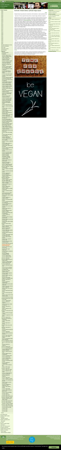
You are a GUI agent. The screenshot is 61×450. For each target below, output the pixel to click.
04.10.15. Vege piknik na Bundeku (6, 328)
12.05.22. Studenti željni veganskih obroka (6, 158)
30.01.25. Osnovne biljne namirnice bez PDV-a (6, 96)
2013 (2, 28)
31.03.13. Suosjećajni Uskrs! (7, 355)
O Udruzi (2, 422)
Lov (36, 1)
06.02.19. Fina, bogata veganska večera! (6, 271)
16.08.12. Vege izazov (6, 368)
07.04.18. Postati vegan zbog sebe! (7, 293)
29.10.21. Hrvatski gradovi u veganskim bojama (7, 176)
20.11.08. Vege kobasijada (6, 402)
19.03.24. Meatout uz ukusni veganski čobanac (7, 111)
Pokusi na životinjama (5, 46)
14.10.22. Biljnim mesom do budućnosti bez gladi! (6, 144)
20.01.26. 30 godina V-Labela (7, 60)
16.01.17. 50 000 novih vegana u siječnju (7, 313)
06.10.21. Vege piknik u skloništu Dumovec (6, 178)
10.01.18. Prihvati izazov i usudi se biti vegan (7, 299)
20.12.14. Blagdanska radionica (7, 340)
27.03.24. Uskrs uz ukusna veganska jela (6, 108)
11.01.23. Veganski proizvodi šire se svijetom (7, 139)
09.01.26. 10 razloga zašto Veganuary (6, 65)
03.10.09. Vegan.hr (5, 393)
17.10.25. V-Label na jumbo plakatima (6, 76)
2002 (2, 42)
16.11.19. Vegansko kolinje (6, 256)
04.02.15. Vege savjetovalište (7, 335)
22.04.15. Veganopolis (6, 331)
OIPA (7, 439)
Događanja (2, 417)
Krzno (28, 1)
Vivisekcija (25, 1)
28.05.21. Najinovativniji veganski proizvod (6, 187)
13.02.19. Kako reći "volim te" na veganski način (7, 269)
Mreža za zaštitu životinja (5, 423)
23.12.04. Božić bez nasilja (6, 407)
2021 (2, 17)
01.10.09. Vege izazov (6, 394)
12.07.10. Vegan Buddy (6, 388)
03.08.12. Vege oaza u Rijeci (7, 369)
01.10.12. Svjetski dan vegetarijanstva (6, 363)
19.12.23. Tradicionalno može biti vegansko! (7, 117)
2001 (2, 43)
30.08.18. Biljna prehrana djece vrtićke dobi (7, 284)
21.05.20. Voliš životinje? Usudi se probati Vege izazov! (7, 235)
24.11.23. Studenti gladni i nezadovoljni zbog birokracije (7, 119)
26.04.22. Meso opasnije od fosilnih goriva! (6, 160)
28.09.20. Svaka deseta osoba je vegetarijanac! (7, 213)
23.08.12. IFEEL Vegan (6, 366)
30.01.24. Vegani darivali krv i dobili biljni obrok (7, 113)
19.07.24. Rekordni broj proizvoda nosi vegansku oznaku (6, 102)
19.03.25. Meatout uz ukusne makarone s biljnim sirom (7, 87)
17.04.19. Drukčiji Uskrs (6, 263)
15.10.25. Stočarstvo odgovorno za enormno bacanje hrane (7, 78)
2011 (2, 30)
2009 (2, 33)
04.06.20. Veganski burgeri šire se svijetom (7, 233)
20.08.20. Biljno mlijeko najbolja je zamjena (7, 222)
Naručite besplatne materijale (6, 432)
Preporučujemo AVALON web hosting (54, 8)
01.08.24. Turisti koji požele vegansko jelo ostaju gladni (6, 100)
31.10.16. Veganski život (6, 317)
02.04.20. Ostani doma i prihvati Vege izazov (6, 245)
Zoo (35, 1)
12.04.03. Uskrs (4, 408)
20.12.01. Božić (4, 411)
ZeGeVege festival (5, 52)
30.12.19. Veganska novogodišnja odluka (5, 254)
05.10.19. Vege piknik (5, 258)
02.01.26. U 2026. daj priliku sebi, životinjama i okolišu (7, 67)
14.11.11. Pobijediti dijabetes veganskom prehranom (7, 373)
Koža (30, 1)
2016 (2, 24)
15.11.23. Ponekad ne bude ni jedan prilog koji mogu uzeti (7, 124)
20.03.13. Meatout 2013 (6, 356)
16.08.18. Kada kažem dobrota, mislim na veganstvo (7, 286)
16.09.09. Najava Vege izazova (7, 396)
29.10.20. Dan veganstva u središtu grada (6, 209)
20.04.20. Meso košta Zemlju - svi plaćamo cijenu (7, 241)
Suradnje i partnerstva (4, 427)
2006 (2, 37)
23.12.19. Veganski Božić (6, 255)
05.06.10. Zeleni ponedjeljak (7, 392)
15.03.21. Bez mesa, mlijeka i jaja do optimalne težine (7, 193)
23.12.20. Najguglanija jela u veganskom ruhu (7, 204)
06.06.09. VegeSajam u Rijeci (7, 397)
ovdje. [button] (3, 448)
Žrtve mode (3, 47)
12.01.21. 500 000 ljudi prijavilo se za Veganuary (7, 202)
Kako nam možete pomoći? (5, 426)
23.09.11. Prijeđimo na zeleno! (7, 378)
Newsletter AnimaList (4, 418)
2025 (2, 12)
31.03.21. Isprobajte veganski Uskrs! (7, 191)
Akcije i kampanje (4, 10)
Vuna (31, 1)
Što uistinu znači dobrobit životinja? (53, 15)
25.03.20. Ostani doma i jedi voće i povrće (7, 247)
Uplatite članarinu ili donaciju (5, 428)
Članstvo (54, 1)
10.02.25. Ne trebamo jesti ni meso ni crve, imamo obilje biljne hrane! (7, 93)
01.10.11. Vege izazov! (6, 377)
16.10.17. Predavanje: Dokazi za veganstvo (7, 304)
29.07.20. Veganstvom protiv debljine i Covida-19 (7, 226)
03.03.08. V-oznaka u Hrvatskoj (7, 403)
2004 (2, 39)
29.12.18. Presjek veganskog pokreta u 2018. (7, 275)
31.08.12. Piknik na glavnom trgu (7, 365)
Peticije (48, 1)
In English (59, 2)
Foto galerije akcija (4, 414)
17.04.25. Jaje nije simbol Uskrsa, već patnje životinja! (7, 84)
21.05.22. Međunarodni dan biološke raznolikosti (6, 154)
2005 (2, 38)
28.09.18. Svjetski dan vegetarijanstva (6, 282)
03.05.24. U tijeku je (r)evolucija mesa (7, 106)
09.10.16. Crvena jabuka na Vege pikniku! (6, 319)
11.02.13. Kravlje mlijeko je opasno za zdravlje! (6, 358)
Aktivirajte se (3, 424)
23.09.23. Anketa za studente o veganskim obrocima (7, 128)
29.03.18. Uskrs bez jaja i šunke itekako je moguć (7, 295)
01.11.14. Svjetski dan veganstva (6, 345)
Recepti (46, 1)
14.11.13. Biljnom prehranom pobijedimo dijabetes (7, 349)
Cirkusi (34, 1)
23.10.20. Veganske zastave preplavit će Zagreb (7, 211)
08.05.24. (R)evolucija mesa (7, 104)
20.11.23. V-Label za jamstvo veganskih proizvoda (7, 122)
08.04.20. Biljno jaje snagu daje (7, 243)
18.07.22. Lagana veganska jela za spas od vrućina (7, 148)
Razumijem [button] (54, 447)
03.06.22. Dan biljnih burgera (7, 152)
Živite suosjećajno (4, 6)
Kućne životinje (42, 1)
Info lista (56, 1)
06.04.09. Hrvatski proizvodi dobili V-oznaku (6, 399)
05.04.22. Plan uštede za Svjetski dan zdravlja (6, 162)
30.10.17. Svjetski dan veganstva (6, 302)
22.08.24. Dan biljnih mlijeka (7, 98)
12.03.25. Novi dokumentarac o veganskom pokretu (7, 91)
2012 (2, 29)
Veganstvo (22, 1)
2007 (2, 35)
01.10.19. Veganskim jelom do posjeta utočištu (7, 260)
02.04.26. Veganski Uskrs (6, 55)
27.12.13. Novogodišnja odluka (7, 347)
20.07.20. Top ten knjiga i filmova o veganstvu (6, 228)
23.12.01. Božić (4, 409)
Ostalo (3, 412)
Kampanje (51, 1)
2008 (2, 34)
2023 (2, 15)
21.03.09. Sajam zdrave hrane (7, 400)
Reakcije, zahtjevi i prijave (5, 415)
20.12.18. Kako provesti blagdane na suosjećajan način (7, 278)
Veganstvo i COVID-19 (51, 16)
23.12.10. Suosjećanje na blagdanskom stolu (6, 385)
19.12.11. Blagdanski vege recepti (6, 371)
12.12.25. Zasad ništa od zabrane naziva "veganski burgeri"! (6, 71)
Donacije (59, 1)
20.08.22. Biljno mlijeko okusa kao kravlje (7, 146)
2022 (2, 16)
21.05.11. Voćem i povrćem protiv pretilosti (6, 383)
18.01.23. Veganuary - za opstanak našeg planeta (6, 137)
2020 (2, 19)
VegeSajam (4, 53)
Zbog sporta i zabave (5, 48)
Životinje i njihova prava (5, 4)
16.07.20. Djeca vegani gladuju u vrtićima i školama (7, 230)
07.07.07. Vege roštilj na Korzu (7, 404)
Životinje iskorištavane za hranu (7, 44)
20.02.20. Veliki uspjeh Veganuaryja (6, 249)
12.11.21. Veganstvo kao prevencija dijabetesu (6, 173)
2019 (2, 20)
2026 (2, 11)
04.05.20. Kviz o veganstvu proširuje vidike (6, 239)
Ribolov (39, 1)
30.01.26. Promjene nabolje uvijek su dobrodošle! (6, 57)
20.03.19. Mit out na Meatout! (7, 267)
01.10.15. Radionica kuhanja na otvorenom (7, 330)
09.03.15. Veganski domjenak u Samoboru (7, 333)
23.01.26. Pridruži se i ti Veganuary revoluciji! (6, 59)
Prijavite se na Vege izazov (52, 12)
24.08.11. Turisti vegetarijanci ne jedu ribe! (7, 380)
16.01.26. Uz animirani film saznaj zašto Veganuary (6, 62)
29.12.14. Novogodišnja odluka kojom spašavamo (7, 339)
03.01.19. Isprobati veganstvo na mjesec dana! (7, 273)
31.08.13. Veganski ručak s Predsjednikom (6, 354)
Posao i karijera (3, 431)
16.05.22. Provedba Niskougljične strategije (6, 156)
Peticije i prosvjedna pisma (5, 419)
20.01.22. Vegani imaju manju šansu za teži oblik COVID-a (7, 165)
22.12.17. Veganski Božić (6, 300)
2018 (2, 21)
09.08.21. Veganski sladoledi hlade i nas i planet (7, 182)
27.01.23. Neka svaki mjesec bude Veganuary (7, 135)
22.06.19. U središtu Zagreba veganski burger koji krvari (7, 262)
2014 (2, 26)
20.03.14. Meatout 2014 (6, 346)
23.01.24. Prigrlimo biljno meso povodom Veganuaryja (7, 115)
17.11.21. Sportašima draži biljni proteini (7, 171)
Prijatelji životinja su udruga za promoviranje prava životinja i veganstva (54, 4)
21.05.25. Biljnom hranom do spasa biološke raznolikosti (7, 82)
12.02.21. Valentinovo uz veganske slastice (6, 198)
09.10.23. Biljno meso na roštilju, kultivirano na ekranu (7, 126)
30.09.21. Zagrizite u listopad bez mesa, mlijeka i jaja (7, 180)
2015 (2, 25)
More (46, 12)
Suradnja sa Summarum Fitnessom (53, 11)
